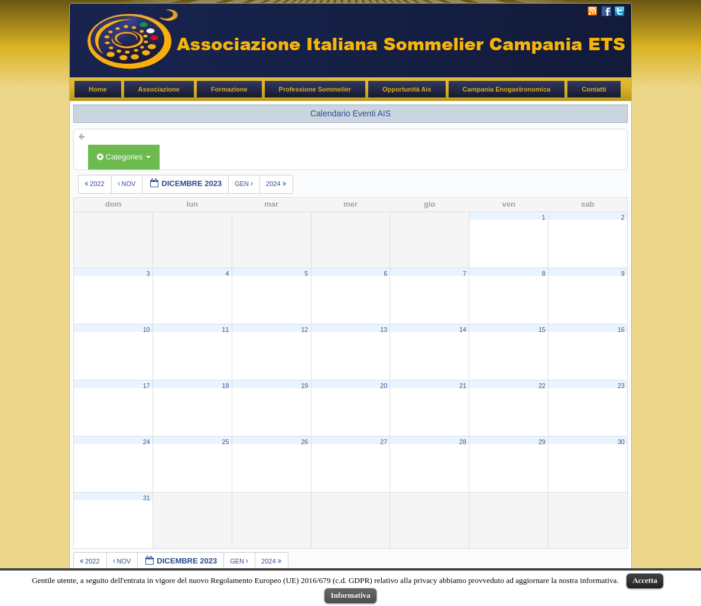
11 (225, 329)
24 (146, 441)
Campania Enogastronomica (507, 89)
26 (304, 441)
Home (98, 89)
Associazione (159, 89)
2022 (95, 183)
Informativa (350, 595)
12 (304, 329)
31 (146, 497)
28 (462, 441)
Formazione (229, 89)
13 (383, 329)
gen (245, 183)
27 (383, 441)
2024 (277, 183)
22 (542, 385)
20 (383, 385)
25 (225, 441)
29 (542, 441)
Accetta (644, 580)
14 (462, 329)
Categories (124, 156)
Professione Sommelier (315, 89)
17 (146, 385)
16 (621, 329)
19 (304, 385)
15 (542, 329)
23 (621, 385)
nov (128, 183)
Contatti (594, 89)
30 (621, 441)
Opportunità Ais (406, 89)
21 (462, 385)
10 (146, 329)
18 (225, 385)
